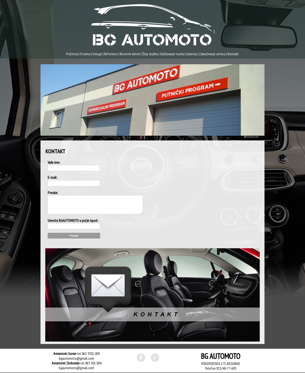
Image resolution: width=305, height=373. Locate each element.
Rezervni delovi (130, 53)
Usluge (97, 53)
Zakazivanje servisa (212, 53)
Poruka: (53, 192)
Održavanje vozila (172, 53)
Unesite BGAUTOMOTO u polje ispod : (73, 220)
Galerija (191, 53)
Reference (111, 53)
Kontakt (233, 53)
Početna (72, 53)
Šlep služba (150, 53)
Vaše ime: (54, 162)
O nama (85, 53)
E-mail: (52, 177)
